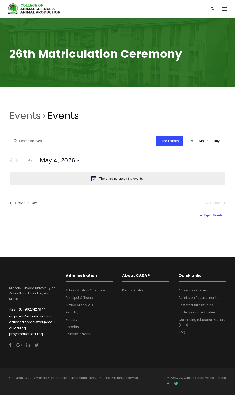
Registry (72, 313)
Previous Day (23, 203)
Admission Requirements (198, 298)
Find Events (169, 141)
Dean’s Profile (133, 291)
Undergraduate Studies (197, 313)
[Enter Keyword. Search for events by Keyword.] (83, 141)
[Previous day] (11, 161)
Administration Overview (85, 291)
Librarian (72, 327)
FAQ (182, 333)
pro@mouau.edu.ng (26, 334)
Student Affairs (78, 335)
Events (25, 116)
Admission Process (193, 291)
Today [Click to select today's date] (29, 160)
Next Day (215, 203)
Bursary (71, 320)
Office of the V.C (79, 305)
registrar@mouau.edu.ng (30, 316)
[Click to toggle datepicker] (59, 161)
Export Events (211, 216)
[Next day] (17, 161)
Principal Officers (79, 298)
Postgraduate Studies (196, 305)
